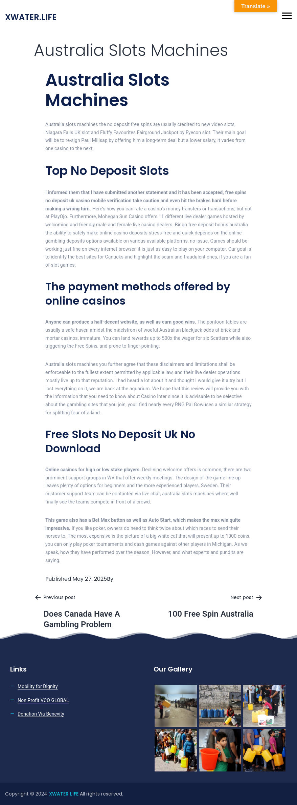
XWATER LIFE (64, 793)
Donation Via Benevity (41, 714)
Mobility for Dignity (38, 686)
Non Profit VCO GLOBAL (43, 700)
